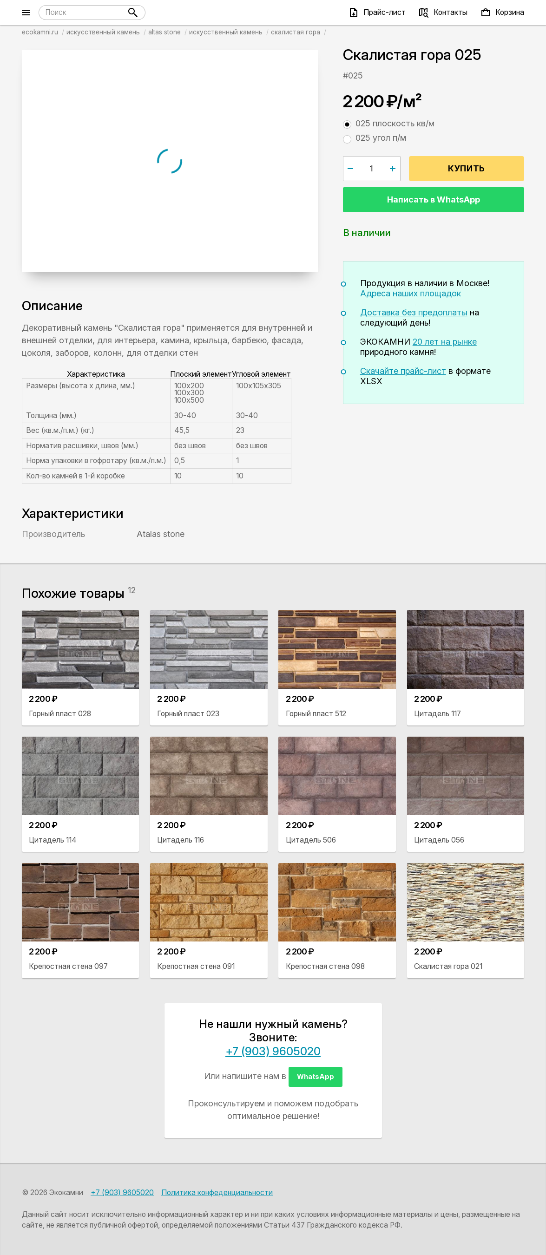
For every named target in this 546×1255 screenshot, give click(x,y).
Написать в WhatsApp (433, 199)
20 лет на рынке (445, 341)
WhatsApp (315, 1076)
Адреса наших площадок (410, 293)
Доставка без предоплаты (413, 312)
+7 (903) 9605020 (273, 1051)
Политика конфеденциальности (217, 1192)
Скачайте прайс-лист (403, 371)
